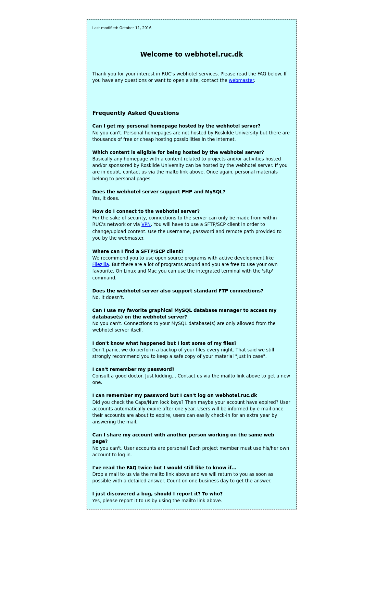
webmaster (241, 80)
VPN (146, 224)
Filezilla (100, 264)
